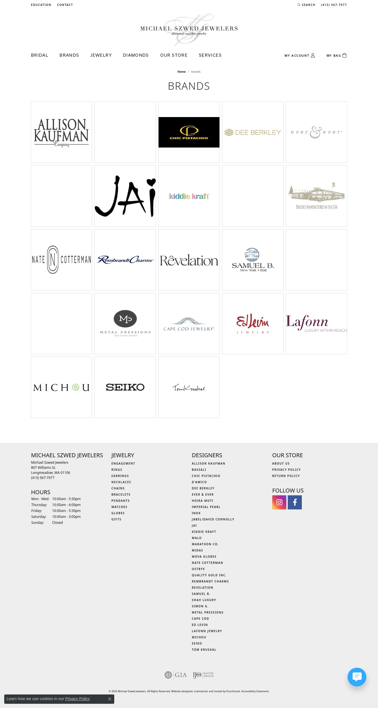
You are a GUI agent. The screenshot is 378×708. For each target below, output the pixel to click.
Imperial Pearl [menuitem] (206, 507)
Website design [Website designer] (180, 691)
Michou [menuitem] (199, 637)
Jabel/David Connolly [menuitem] (213, 519)
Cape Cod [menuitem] (200, 619)
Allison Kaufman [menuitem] (208, 463)
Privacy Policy (77, 698)
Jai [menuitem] (194, 525)
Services (210, 55)
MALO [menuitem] (197, 538)
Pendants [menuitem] (120, 501)
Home (181, 72)
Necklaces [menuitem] (121, 482)
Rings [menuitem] (116, 470)
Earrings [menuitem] (120, 476)
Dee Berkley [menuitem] (203, 488)
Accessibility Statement (255, 691)
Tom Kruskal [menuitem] (204, 650)
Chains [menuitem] (118, 488)
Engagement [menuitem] (123, 463)
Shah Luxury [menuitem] (204, 600)
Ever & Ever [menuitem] (203, 494)
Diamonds (136, 55)
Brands (69, 55)
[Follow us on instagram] (279, 502)
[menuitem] (175, 675)
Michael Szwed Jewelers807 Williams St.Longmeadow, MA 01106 (50, 470)
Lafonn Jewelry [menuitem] (207, 631)
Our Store (174, 55)
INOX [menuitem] (196, 513)
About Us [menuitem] (281, 463)
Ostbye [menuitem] (198, 569)
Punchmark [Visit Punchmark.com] (233, 691)
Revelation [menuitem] (203, 588)
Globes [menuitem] (118, 513)
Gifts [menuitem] (116, 519)
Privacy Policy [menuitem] (286, 470)
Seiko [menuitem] (197, 643)
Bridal (39, 55)
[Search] (306, 5)
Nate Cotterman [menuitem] (207, 563)
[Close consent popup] (109, 699)
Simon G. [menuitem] (200, 606)
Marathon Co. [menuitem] (205, 544)
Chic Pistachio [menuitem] (206, 476)
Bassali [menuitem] (199, 470)
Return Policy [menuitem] (286, 476)
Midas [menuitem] (197, 550)
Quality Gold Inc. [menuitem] (209, 575)
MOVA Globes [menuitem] (204, 557)
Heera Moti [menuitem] (203, 501)
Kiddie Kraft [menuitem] (204, 532)
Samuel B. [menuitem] (201, 594)
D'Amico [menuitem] (199, 482)
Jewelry (101, 55)
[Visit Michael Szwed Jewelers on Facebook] (295, 502)
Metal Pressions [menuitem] (208, 612)
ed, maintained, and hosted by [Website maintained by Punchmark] (208, 691)
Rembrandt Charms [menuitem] (210, 581)
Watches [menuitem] (119, 507)
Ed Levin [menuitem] (200, 625)
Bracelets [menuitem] (121, 494)
